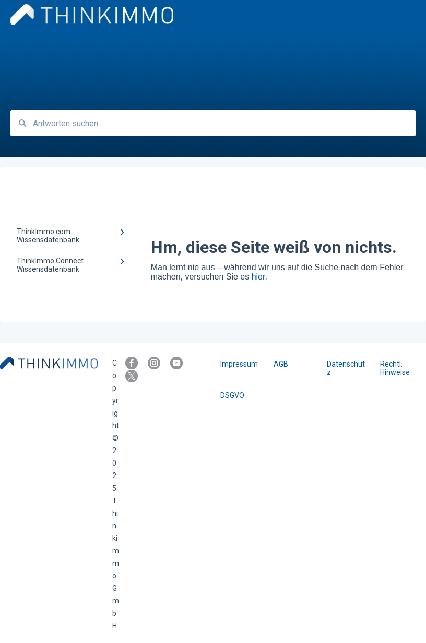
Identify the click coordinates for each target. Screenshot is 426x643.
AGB (281, 364)
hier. (259, 276)
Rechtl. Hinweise (395, 368)
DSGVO (232, 395)
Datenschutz (346, 368)
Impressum (239, 364)
